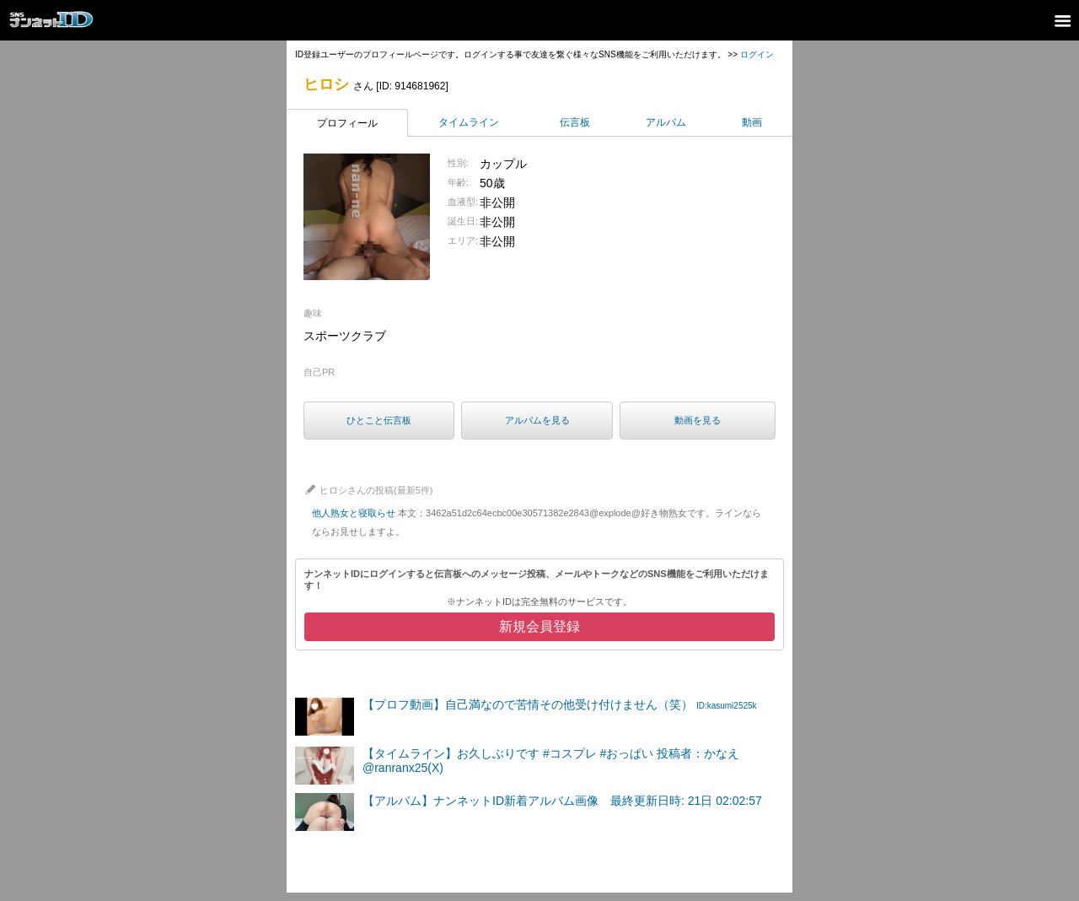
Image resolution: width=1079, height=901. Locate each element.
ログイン (757, 54)
